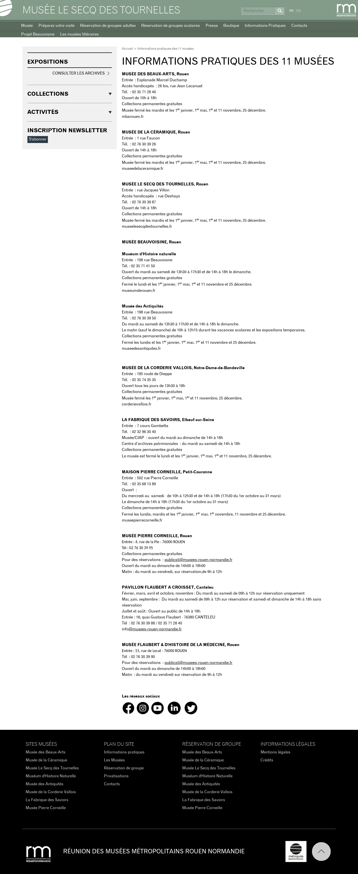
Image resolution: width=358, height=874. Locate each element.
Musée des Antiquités (44, 784)
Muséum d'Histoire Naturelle (51, 776)
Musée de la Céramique (46, 760)
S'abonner (37, 139)
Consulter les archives (78, 73)
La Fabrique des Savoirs (47, 800)
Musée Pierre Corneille (46, 808)
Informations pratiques (124, 752)
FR (291, 11)
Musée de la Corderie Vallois (51, 792)
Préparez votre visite (57, 26)
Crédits (267, 760)
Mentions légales (275, 752)
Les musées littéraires (79, 34)
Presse (212, 26)
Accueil (127, 48)
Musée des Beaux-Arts (45, 752)
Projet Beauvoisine (37, 34)
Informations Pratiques (265, 26)
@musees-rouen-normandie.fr (155, 629)
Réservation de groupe (124, 768)
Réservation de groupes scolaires (170, 26)
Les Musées (114, 760)
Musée (27, 26)
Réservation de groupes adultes (108, 26)
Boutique (231, 26)
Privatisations (116, 776)
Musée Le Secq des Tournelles (101, 10)
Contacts (299, 26)
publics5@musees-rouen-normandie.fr (198, 560)
